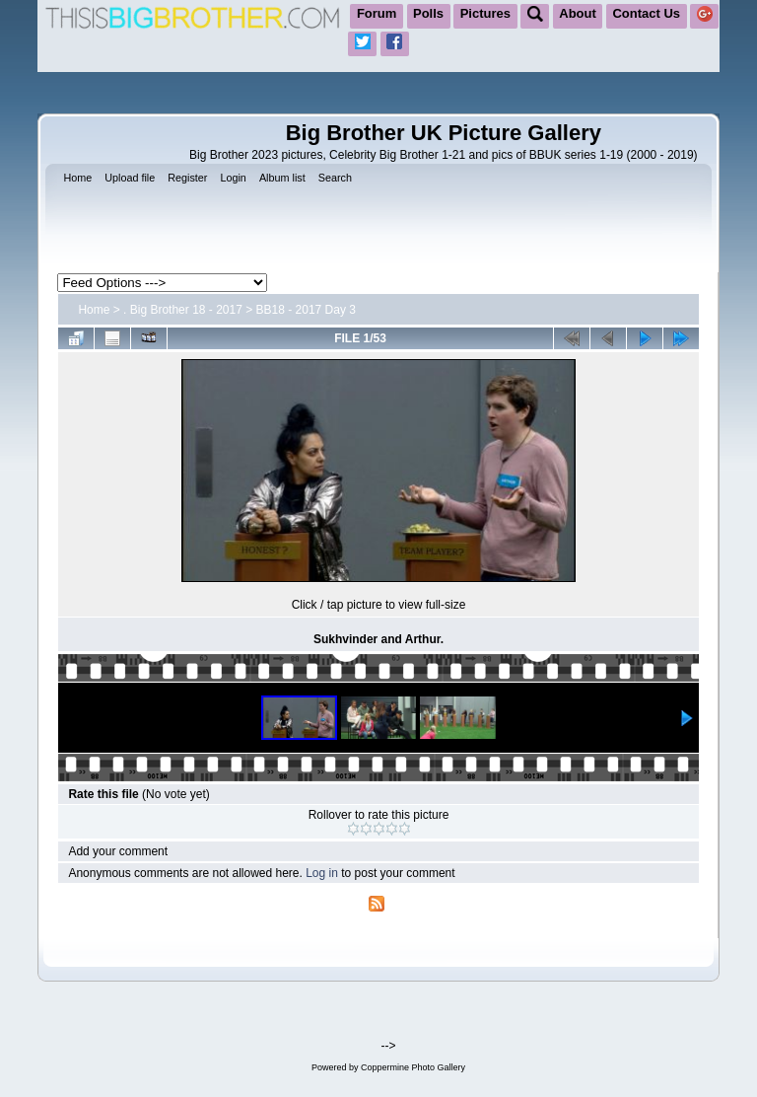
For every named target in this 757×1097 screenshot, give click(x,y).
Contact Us (646, 13)
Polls (428, 13)
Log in (322, 873)
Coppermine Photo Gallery (413, 1067)
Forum (376, 13)
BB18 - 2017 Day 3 (306, 310)
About (577, 13)
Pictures (485, 13)
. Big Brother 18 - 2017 (182, 310)
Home (93, 310)
